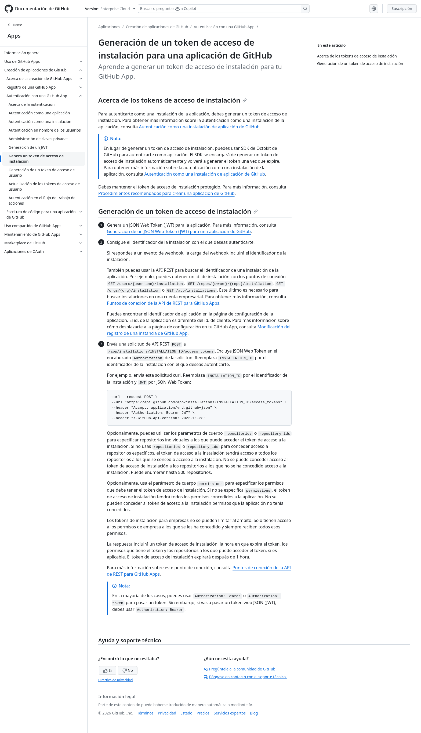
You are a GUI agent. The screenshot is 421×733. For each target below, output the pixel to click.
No (127, 670)
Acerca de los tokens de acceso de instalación (172, 100)
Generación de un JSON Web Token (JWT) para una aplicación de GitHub (179, 231)
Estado (186, 713)
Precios (203, 713)
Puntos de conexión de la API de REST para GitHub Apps (163, 303)
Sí (107, 670)
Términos (145, 713)
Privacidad (167, 713)
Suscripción (401, 8)
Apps (14, 35)
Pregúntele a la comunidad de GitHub (239, 669)
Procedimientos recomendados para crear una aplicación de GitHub (166, 193)
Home (15, 25)
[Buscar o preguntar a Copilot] (224, 8)
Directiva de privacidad (115, 680)
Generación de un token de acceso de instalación (178, 211)
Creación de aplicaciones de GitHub (157, 26)
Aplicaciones (109, 26)
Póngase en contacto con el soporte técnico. (245, 676)
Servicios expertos (230, 713)
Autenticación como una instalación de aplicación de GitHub (199, 127)
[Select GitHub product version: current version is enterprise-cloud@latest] (109, 9)
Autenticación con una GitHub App (224, 26)
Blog (254, 713)
